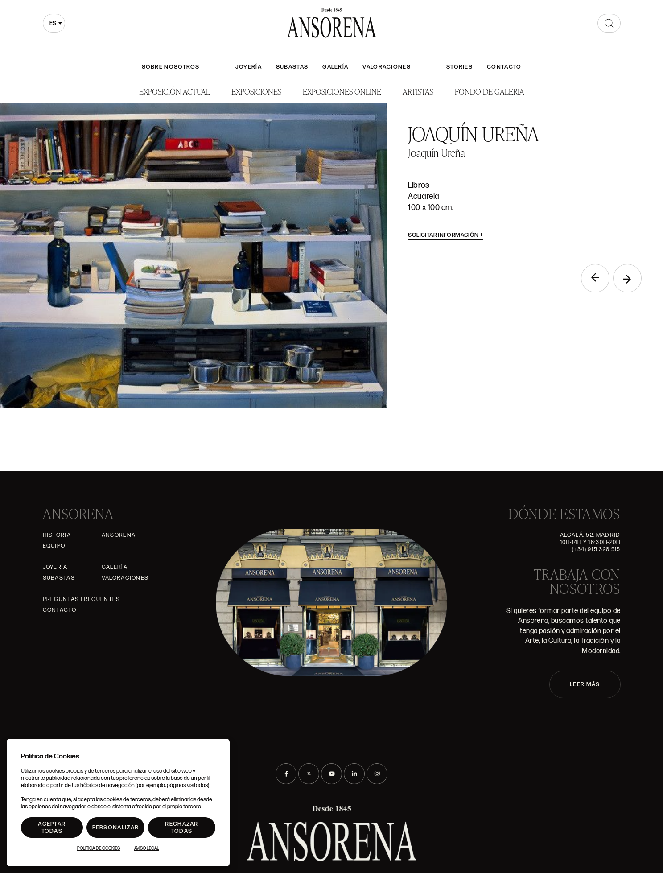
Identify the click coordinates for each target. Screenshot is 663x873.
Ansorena (119, 535)
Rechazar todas (181, 827)
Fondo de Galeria (489, 91)
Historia (57, 535)
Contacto (504, 66)
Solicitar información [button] (445, 235)
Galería (335, 66)
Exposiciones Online (342, 91)
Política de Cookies (98, 848)
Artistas (418, 91)
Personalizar (115, 827)
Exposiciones (256, 91)
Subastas (292, 66)
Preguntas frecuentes (81, 599)
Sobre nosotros (171, 66)
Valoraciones (386, 66)
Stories (459, 66)
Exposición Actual (174, 91)
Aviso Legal (146, 848)
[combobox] (54, 23)
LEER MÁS (585, 684)
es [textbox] (52, 23)
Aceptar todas (52, 827)
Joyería (248, 66)
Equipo (54, 545)
